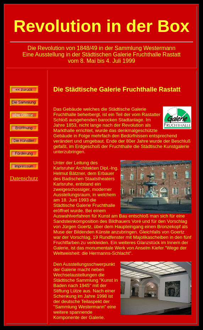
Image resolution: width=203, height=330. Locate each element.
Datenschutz (24, 178)
